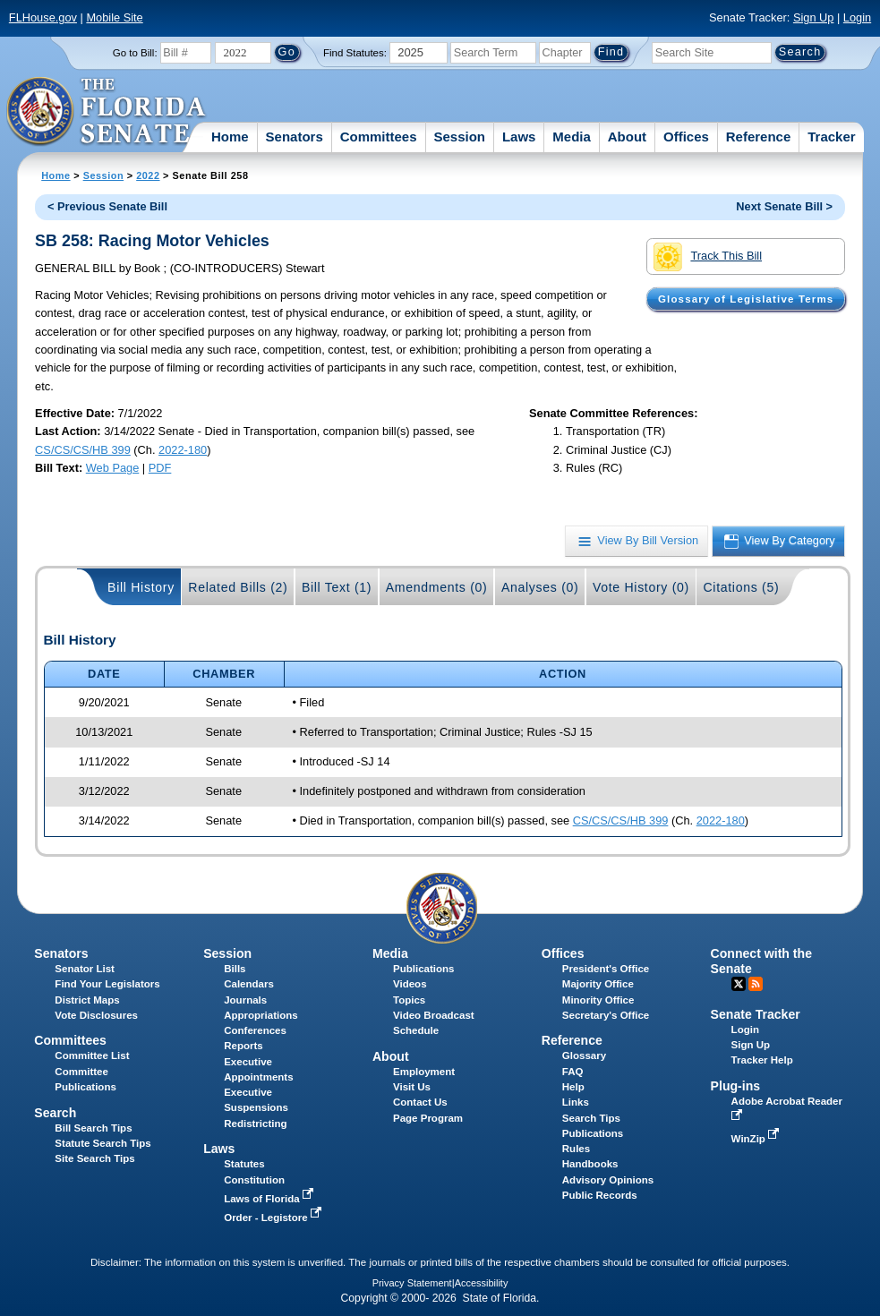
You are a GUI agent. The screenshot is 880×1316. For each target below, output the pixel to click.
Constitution (254, 1180)
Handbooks (590, 1163)
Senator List (85, 968)
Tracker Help (762, 1060)
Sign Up (813, 17)
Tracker (831, 136)
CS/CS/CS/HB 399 (83, 450)
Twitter (738, 984)
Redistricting (255, 1123)
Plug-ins (736, 1086)
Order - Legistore (274, 1217)
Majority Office (598, 983)
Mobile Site (114, 17)
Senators (294, 136)
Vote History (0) (641, 587)
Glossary (584, 1055)
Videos (410, 983)
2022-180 (182, 450)
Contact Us (420, 1102)
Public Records (599, 1195)
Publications (423, 968)
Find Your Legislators (107, 983)
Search (55, 1113)
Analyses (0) (540, 587)
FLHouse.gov (43, 17)
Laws (519, 136)
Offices (686, 136)
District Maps (87, 1000)
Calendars (249, 983)
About (627, 136)
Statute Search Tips (102, 1143)
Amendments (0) (437, 587)
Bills (234, 968)
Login (857, 17)
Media (571, 136)
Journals (245, 1000)
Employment (424, 1071)
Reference (758, 136)
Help (573, 1086)
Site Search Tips (94, 1158)
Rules (576, 1148)
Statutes (244, 1163)
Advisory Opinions (608, 1180)
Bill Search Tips (93, 1128)
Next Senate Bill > (784, 206)
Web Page (113, 467)
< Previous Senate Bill (107, 206)
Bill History (141, 587)
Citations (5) (741, 587)
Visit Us (412, 1086)
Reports (243, 1045)
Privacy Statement (412, 1283)
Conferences (255, 1030)
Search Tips (591, 1118)
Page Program (428, 1118)
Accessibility (481, 1283)
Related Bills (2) (237, 587)
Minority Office (598, 1000)
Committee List (92, 1055)
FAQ (573, 1071)
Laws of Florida (270, 1198)
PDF (160, 467)
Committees (378, 136)
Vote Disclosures (96, 1015)
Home (230, 136)
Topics (409, 1000)
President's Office (605, 968)
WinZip (756, 1138)
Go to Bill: (135, 52)
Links (575, 1102)
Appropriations (261, 1015)
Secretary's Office (605, 1015)
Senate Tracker (755, 1014)
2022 (147, 175)
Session (459, 136)
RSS (755, 984)
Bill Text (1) (337, 587)
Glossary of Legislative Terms (745, 299)
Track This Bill (708, 257)
